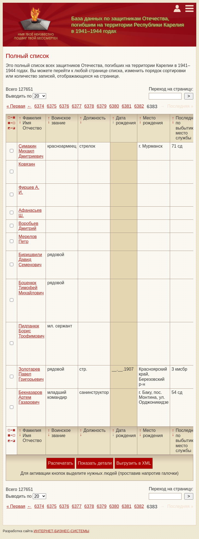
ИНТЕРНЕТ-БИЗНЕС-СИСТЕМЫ (61, 531)
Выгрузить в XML (133, 463)
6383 (152, 106)
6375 (52, 106)
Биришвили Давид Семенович (30, 259)
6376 (64, 106)
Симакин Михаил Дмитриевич (31, 151)
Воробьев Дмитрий (28, 226)
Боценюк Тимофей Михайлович (31, 287)
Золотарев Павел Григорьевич (31, 374)
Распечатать (60, 463)
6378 (89, 106)
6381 (127, 106)
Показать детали (95, 463)
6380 (114, 106)
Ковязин (27, 164)
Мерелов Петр (28, 239)
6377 (77, 106)
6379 (101, 106)
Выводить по (19, 96)
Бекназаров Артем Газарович (30, 397)
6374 (39, 106)
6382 (139, 106)
